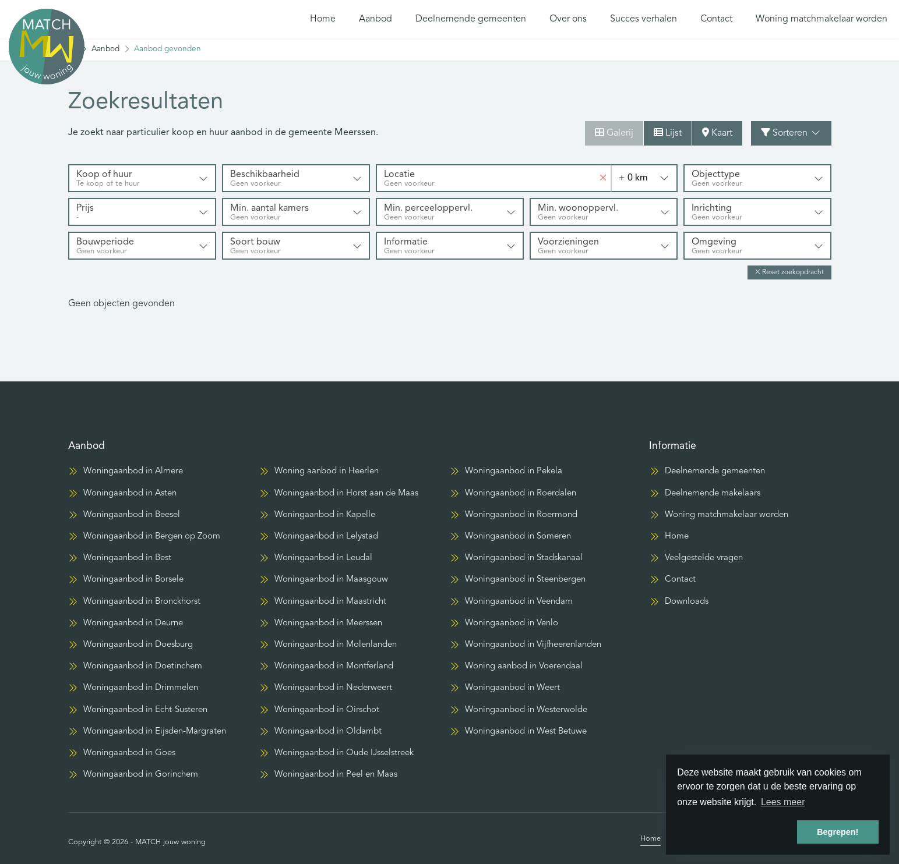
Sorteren (791, 133)
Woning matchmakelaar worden (821, 19)
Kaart (717, 133)
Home (323, 19)
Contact (716, 19)
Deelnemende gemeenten (470, 19)
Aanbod (375, 19)
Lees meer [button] (783, 802)
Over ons (568, 19)
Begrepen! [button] (837, 832)
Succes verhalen (643, 19)
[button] (789, 272)
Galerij (614, 133)
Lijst (668, 133)
